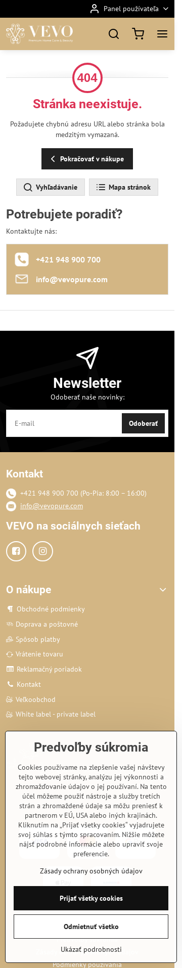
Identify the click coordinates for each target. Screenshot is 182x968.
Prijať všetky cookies (91, 900)
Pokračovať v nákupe (86, 159)
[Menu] (162, 34)
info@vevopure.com (51, 505)
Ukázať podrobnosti (91, 951)
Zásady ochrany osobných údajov (91, 873)
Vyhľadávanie (50, 188)
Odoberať (143, 423)
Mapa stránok (123, 188)
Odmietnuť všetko (91, 929)
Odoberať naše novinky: (87, 397)
